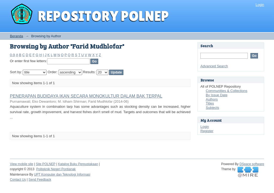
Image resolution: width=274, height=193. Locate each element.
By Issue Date (216, 95)
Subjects (212, 108)
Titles (210, 103)
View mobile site (21, 164)
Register (206, 131)
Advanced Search (214, 66)
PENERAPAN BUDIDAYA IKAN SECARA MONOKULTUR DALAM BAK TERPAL (86, 96)
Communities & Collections (226, 91)
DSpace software (251, 164)
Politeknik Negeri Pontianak (56, 169)
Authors (212, 99)
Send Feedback (40, 179)
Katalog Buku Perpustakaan (78, 164)
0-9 (12, 55)
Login (260, 5)
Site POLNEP (45, 164)
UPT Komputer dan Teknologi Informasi (62, 174)
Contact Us (18, 179)
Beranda (16, 36)
